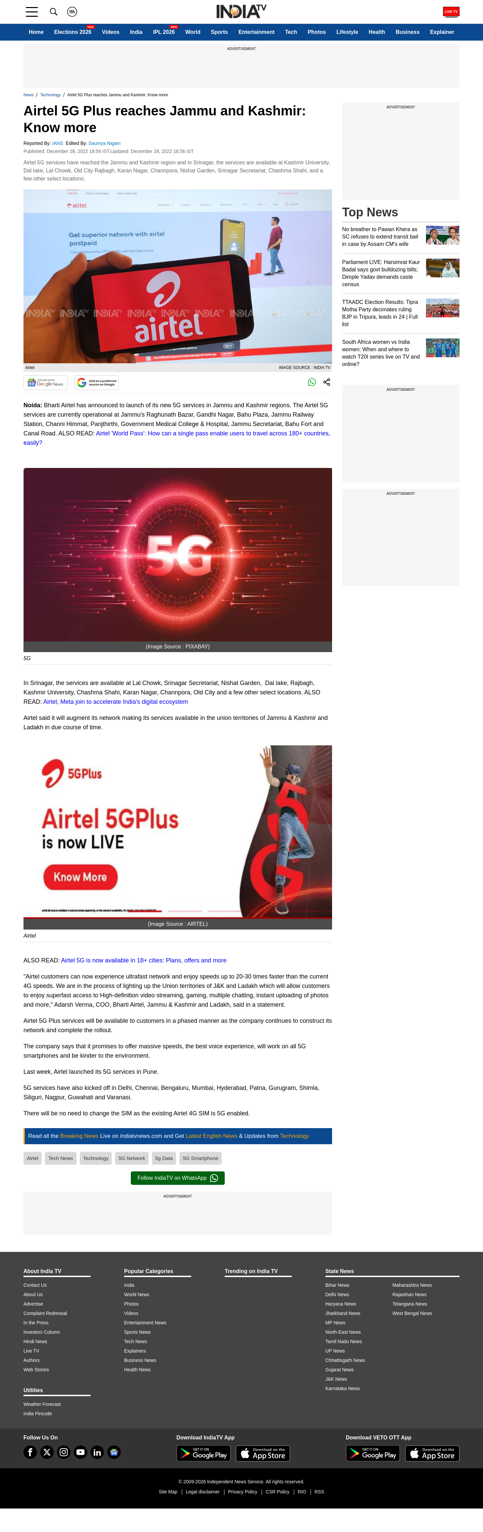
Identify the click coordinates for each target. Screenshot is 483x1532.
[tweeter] (47, 1452)
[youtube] (80, 1452)
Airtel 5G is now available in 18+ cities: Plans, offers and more (143, 960)
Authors (31, 1360)
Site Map (168, 1491)
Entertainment (256, 32)
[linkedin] (97, 1452)
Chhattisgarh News (345, 1360)
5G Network (131, 1158)
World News (136, 1294)
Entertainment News (145, 1322)
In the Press (36, 1322)
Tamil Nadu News (343, 1341)
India (136, 32)
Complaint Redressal (45, 1313)
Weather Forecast (42, 1404)
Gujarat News (339, 1369)
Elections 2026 (73, 32)
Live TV (31, 1351)
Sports (219, 32)
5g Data (164, 1158)
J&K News (336, 1379)
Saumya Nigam (105, 143)
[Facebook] (30, 1452)
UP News (335, 1351)
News (28, 95)
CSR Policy (277, 1491)
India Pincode (37, 1413)
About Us (33, 1294)
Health (377, 32)
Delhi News (337, 1294)
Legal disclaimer (203, 1491)
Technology (50, 95)
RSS (319, 1491)
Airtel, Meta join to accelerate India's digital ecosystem (115, 701)
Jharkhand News (342, 1313)
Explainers (135, 1351)
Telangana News (409, 1304)
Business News (140, 1360)
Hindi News (35, 1341)
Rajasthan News (409, 1294)
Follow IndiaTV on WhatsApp (178, 1178)
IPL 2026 (164, 32)
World (192, 32)
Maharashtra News (412, 1285)
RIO (302, 1491)
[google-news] (114, 1452)
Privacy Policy (242, 1491)
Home (36, 32)
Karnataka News (342, 1388)
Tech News (60, 1158)
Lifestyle (347, 32)
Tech (291, 32)
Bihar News (337, 1285)
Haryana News (340, 1304)
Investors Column (41, 1332)
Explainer (442, 32)
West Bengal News (412, 1313)
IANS (58, 143)
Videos (110, 32)
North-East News (343, 1332)
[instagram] (63, 1452)
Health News (137, 1369)
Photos (317, 32)
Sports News (137, 1332)
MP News (335, 1322)
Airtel (32, 1158)
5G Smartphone (200, 1158)
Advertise (33, 1304)
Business (408, 32)
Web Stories (36, 1369)
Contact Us (35, 1285)
